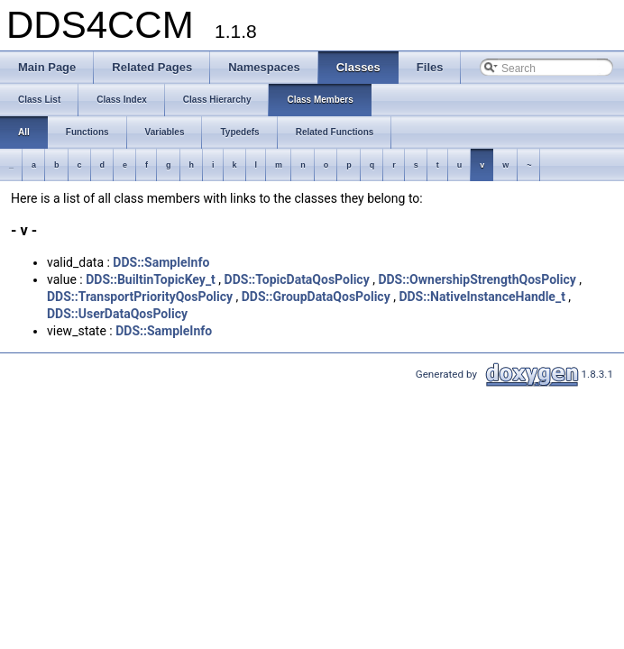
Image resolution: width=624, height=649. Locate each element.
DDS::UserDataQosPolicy (117, 313)
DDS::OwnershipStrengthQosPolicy (476, 279)
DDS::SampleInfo (161, 262)
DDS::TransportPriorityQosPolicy (140, 296)
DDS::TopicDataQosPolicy (297, 279)
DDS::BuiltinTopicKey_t (151, 279)
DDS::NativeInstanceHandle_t (481, 296)
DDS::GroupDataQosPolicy (316, 296)
